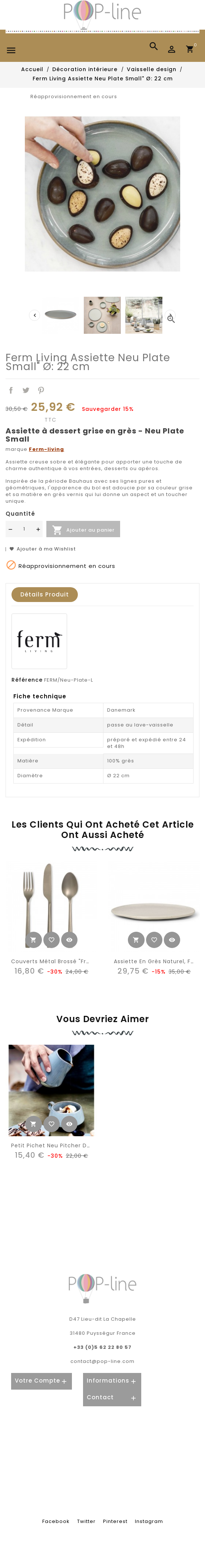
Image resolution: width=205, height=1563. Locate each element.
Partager (11, 390)
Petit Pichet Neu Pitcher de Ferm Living (68, 1145)
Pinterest (41, 390)
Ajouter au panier (83, 530)
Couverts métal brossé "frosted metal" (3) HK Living (86, 961)
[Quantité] (24, 529)
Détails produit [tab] (44, 594)
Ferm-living (46, 449)
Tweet (26, 390)
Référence (27, 679)
